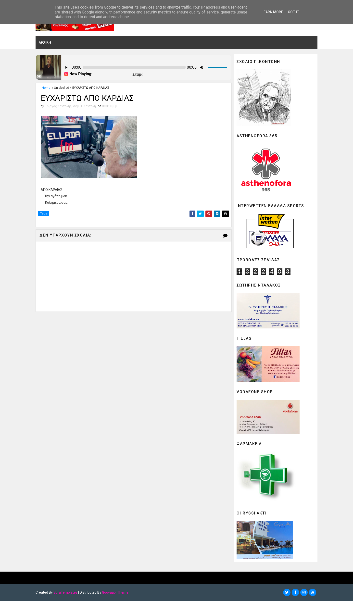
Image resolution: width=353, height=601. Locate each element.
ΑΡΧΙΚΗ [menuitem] (45, 42)
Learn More (272, 12)
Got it (293, 12)
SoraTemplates (65, 592)
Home (46, 87)
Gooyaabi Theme (115, 592)
